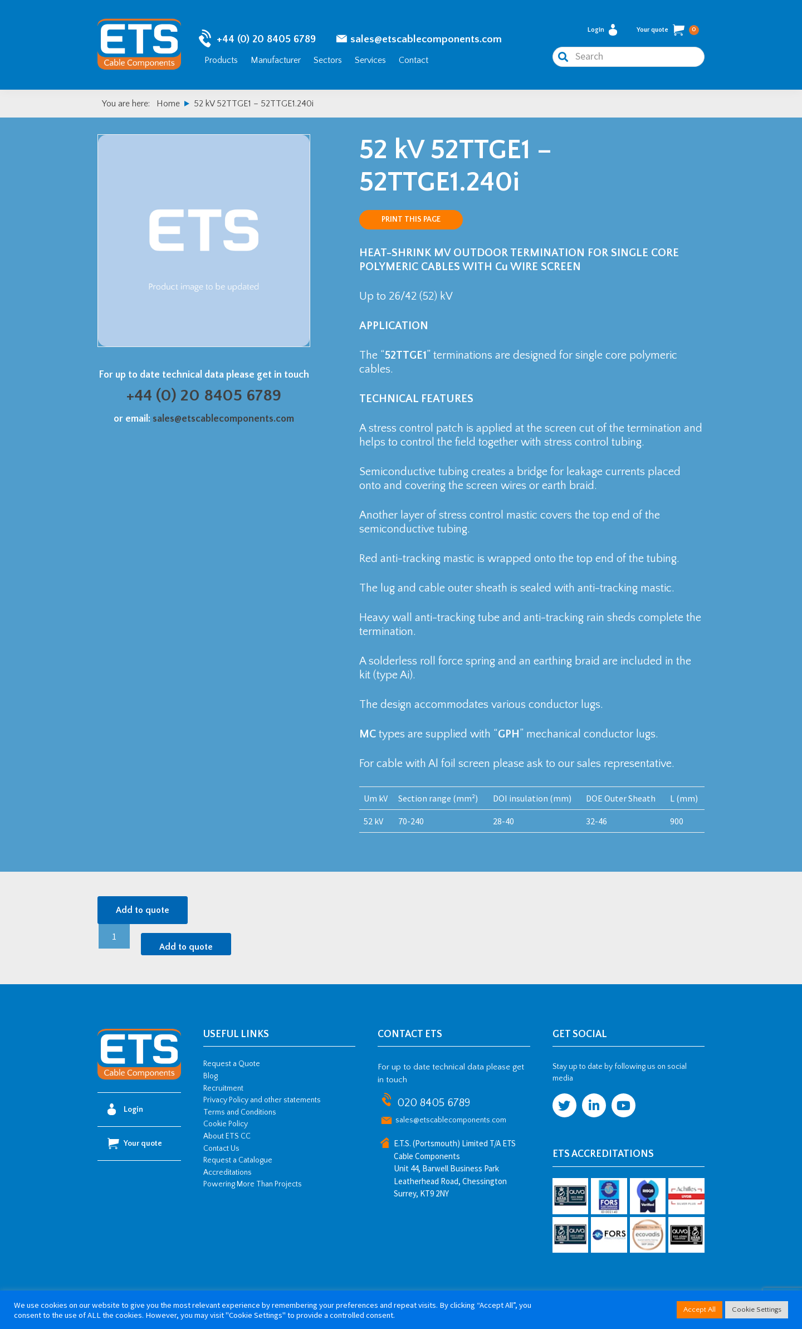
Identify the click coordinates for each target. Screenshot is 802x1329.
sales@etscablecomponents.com (426, 39)
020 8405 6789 (433, 1103)
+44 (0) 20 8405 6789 (266, 39)
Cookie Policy (225, 1124)
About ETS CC (227, 1136)
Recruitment (223, 1088)
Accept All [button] (699, 1309)
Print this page (411, 219)
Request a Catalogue (237, 1160)
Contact (413, 60)
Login (602, 30)
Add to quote (142, 910)
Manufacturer (276, 60)
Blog (210, 1076)
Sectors (328, 60)
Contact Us (221, 1148)
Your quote (668, 30)
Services (370, 60)
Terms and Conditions (239, 1112)
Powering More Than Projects (252, 1184)
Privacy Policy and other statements (262, 1100)
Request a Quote (231, 1063)
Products (221, 60)
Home (168, 104)
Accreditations (227, 1172)
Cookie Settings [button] (756, 1309)
